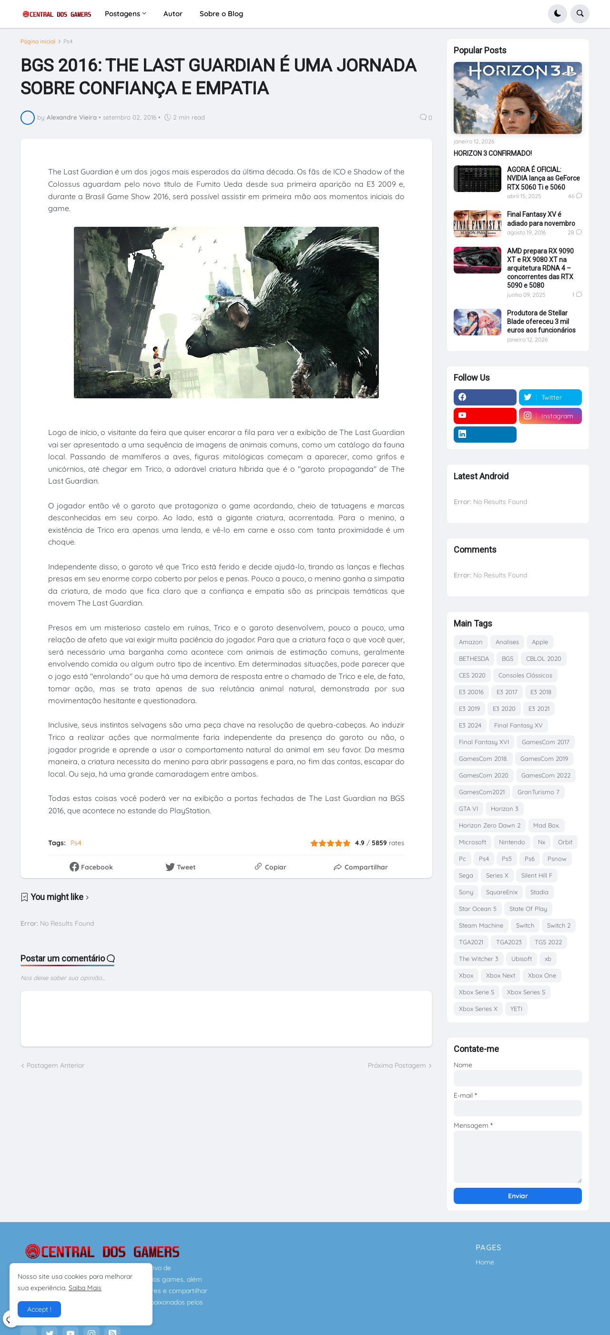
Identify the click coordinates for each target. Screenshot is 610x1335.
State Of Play (528, 908)
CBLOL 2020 (543, 658)
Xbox (466, 975)
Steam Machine (481, 925)
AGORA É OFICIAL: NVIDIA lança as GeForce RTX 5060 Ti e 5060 (543, 178)
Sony (466, 892)
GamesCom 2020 (483, 775)
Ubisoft (521, 958)
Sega (466, 875)
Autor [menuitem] (173, 13)
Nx (541, 842)
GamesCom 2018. (483, 758)
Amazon (471, 642)
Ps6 (530, 858)
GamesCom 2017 (545, 742)
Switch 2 (558, 925)
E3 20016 (471, 692)
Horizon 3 (504, 808)
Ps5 (507, 858)
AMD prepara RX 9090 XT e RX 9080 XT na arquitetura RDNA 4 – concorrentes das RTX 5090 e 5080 (540, 268)
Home (485, 1262)
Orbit (565, 842)
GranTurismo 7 (538, 792)
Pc (462, 858)
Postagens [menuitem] (122, 13)
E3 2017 (507, 692)
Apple (540, 642)
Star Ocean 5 (478, 908)
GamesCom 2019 (544, 758)
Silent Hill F (536, 875)
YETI (516, 1008)
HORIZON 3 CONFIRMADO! (493, 153)
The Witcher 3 (478, 958)
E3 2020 (504, 708)
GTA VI (468, 808)
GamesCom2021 (482, 792)
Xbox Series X (478, 1008)
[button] (557, 13)
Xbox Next (500, 975)
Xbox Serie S (476, 992)
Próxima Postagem (397, 1069)
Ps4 (68, 45)
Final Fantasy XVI (484, 742)
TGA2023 (509, 942)
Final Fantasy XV (518, 725)
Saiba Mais (85, 1288)
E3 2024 (470, 725)
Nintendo (512, 842)
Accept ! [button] (39, 1309)
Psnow (557, 858)
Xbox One (542, 975)
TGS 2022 (548, 942)
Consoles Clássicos (525, 675)
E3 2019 (469, 708)
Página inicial (37, 45)
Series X (497, 875)
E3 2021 (539, 708)
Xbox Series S (526, 992)
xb (548, 958)
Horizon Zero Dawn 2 (489, 825)
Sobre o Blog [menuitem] (221, 13)
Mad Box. (546, 825)
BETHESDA (474, 658)
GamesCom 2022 (545, 775)
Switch (525, 925)
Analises (507, 642)
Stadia (539, 892)
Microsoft (472, 842)
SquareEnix (502, 892)
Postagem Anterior (55, 1069)
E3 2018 (540, 692)
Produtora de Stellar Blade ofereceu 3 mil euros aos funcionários (541, 321)
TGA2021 (471, 942)
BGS (507, 658)
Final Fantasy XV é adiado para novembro (541, 219)
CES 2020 (472, 675)
